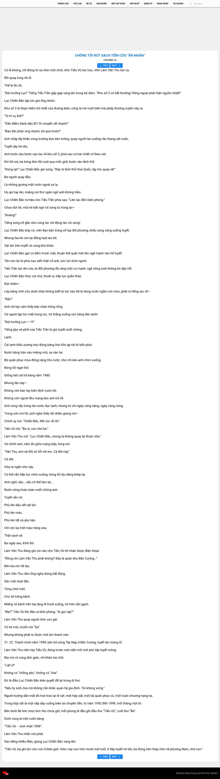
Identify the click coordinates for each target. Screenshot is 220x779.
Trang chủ (63, 3)
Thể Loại (77, 3)
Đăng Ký (148, 3)
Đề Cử (89, 3)
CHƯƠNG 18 (110, 60)
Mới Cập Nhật (118, 3)
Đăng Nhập (162, 3)
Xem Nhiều (101, 3)
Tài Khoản (178, 3)
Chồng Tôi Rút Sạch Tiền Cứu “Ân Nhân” (110, 55)
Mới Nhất (135, 3)
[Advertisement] (110, 29)
